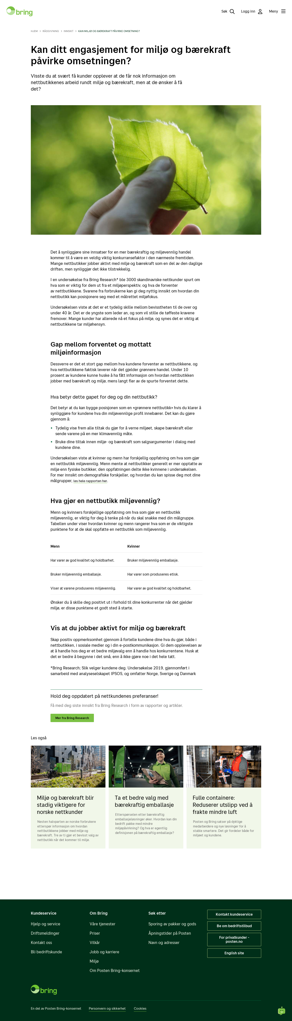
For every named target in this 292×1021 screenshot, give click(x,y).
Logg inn (252, 11)
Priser (95, 933)
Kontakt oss (41, 942)
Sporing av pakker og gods (172, 923)
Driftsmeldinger (45, 933)
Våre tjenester (102, 923)
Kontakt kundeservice (234, 914)
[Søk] (225, 11)
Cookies (140, 1008)
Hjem (34, 31)
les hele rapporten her (93, 480)
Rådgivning (51, 31)
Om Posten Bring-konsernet (115, 970)
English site (234, 953)
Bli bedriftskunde (46, 951)
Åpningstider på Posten (169, 933)
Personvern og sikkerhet (107, 1008)
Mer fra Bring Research (74, 718)
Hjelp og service (45, 923)
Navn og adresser (163, 942)
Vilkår (95, 942)
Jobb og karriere (104, 951)
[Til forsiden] (19, 11)
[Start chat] (282, 1011)
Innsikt (68, 31)
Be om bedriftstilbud (234, 926)
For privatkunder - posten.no (234, 939)
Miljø (94, 961)
